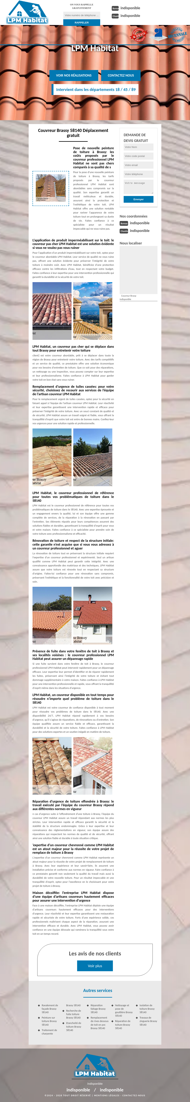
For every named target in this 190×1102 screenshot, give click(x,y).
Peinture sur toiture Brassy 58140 (49, 1021)
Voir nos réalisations (74, 75)
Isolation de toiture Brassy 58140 (147, 1009)
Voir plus (95, 965)
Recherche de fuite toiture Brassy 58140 (73, 1014)
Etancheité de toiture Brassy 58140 (73, 1026)
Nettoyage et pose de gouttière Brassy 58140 (124, 1011)
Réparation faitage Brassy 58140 (98, 1009)
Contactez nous (121, 75)
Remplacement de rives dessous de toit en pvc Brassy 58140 (99, 1023)
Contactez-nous (133, 1095)
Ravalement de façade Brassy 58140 (50, 1009)
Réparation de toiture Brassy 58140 (123, 1024)
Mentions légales (107, 1095)
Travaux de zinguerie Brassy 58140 (148, 1021)
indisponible (130, 8)
